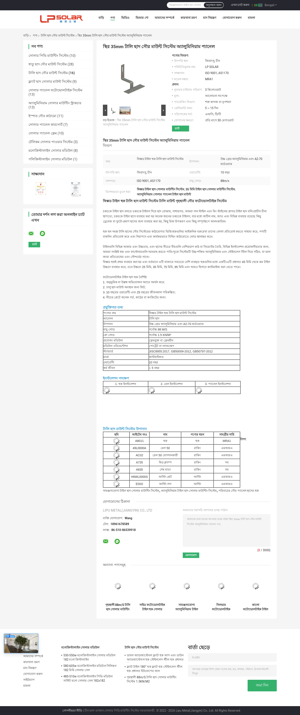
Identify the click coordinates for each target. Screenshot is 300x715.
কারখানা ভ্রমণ (189, 17)
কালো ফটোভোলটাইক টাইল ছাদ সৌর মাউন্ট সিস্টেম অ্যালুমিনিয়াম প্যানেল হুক (255, 607)
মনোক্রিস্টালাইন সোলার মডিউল (51, 151)
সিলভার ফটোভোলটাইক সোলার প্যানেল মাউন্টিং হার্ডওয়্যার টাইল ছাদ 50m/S (221, 607)
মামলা (251, 17)
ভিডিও (125, 17)
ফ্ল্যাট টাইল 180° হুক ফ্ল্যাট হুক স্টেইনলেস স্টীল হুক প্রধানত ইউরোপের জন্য (154, 669)
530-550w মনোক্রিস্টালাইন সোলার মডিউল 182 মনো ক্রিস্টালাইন (89, 657)
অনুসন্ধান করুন (213, 5)
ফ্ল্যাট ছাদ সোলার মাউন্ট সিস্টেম (50, 82)
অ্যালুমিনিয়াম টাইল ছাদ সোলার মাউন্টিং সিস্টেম (189, 490)
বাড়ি (101, 17)
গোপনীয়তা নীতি (72, 710)
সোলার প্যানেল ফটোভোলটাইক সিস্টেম (55, 90)
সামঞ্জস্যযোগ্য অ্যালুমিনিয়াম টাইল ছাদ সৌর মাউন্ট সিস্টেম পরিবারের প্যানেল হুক (186, 607)
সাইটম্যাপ (29, 679)
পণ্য (112, 17)
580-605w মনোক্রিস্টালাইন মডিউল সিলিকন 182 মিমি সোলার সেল (89, 668)
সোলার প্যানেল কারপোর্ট (46, 125)
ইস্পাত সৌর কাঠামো (42, 116)
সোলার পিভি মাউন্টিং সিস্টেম (49, 56)
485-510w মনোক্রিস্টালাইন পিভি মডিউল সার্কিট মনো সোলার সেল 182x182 (88, 678)
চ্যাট (177, 128)
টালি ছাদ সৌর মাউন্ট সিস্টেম (58, 35)
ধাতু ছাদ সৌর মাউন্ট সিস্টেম (48, 64)
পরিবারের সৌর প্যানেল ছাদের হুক (238, 490)
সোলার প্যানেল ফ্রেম (43, 133)
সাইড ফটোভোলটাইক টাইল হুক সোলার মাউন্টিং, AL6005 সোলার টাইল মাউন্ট (152, 607)
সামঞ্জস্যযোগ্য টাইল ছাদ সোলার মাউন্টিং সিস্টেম (131, 490)
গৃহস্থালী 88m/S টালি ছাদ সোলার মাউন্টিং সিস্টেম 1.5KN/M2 (117, 607)
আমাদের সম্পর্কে (164, 17)
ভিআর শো (142, 17)
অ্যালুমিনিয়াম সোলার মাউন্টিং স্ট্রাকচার (55, 103)
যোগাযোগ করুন (231, 17)
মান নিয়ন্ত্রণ (209, 17)
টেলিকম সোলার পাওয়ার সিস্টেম (51, 142)
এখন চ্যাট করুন (240, 5)
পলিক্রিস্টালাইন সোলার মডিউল (50, 159)
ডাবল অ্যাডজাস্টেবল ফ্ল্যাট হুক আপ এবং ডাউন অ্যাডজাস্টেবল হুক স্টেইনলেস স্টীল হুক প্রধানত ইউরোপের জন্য (155, 658)
